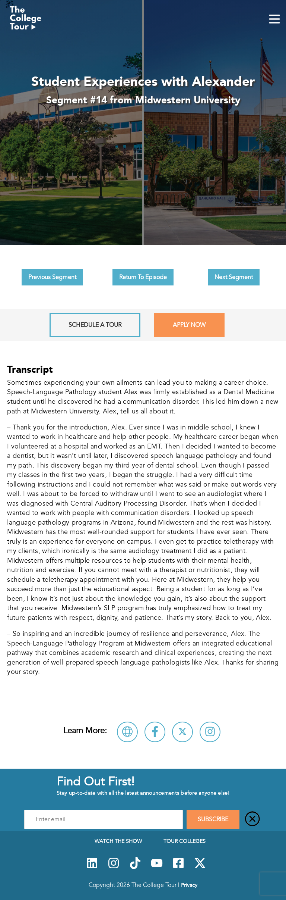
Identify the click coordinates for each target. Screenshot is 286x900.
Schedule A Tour (95, 325)
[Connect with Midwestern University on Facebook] (154, 732)
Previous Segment (52, 277)
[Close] (252, 819)
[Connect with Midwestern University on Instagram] (210, 732)
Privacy (189, 885)
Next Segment (233, 277)
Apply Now (189, 325)
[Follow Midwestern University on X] (182, 732)
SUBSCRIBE (213, 819)
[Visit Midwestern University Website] (127, 732)
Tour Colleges (184, 841)
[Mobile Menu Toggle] (274, 19)
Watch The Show (118, 841)
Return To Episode (143, 277)
